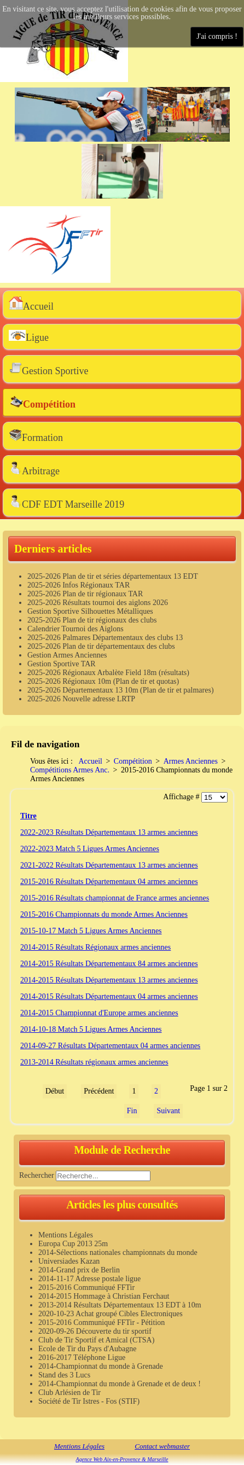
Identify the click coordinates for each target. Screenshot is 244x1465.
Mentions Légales (79, 1446)
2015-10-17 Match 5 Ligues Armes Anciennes (91, 931)
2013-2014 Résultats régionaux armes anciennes (94, 1062)
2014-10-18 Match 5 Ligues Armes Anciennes (91, 1029)
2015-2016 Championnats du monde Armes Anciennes (104, 914)
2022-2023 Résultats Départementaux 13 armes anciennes (109, 832)
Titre (28, 816)
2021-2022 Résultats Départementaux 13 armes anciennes (109, 865)
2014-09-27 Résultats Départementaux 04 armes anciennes (110, 1046)
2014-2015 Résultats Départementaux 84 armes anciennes (109, 964)
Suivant (168, 1111)
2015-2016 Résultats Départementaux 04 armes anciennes (109, 881)
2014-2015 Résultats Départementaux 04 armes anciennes (109, 996)
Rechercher (36, 1175)
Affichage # (182, 797)
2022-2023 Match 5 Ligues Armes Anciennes (89, 849)
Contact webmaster (162, 1446)
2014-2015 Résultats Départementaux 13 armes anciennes (109, 980)
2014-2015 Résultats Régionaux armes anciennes (95, 947)
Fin (132, 1111)
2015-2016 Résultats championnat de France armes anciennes (114, 898)
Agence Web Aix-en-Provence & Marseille (121, 1459)
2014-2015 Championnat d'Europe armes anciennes (99, 1013)
